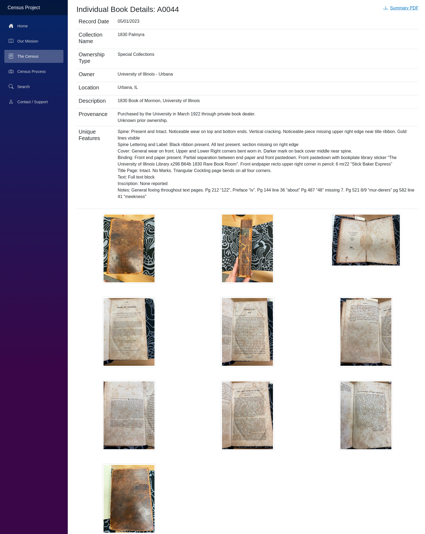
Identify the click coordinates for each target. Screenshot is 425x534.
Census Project (24, 7)
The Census (23, 56)
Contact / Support (28, 101)
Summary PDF (401, 8)
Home (18, 26)
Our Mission (23, 41)
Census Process (27, 71)
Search (19, 86)
